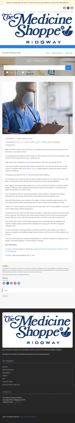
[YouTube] (7, 420)
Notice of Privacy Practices (11, 384)
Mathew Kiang (31, 168)
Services (5, 366)
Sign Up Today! (63, 12)
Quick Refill (41, 12)
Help (24, 12)
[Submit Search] (68, 67)
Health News (12, 72)
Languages (17, 12)
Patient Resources (57, 53)
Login (71, 12)
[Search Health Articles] (34, 67)
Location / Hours (52, 12)
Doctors (5, 296)
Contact (4, 375)
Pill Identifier (32, 12)
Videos (25, 72)
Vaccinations (6, 372)
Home (48, 53)
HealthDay (15, 275)
